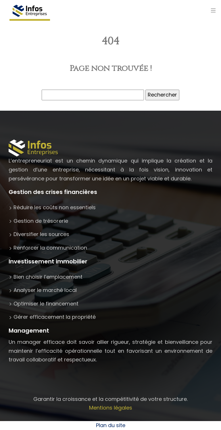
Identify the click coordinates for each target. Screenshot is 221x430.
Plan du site (110, 425)
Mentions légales (110, 407)
